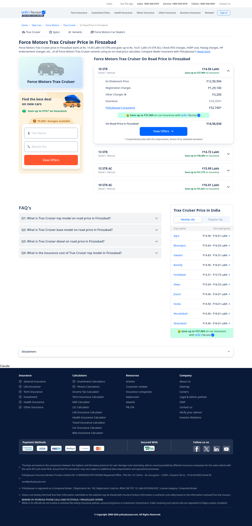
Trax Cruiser (69, 25)
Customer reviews (136, 386)
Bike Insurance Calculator (88, 433)
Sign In (223, 12)
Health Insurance (34, 402)
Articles (130, 381)
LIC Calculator (81, 407)
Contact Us (224, 3)
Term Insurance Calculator (88, 397)
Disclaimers (29, 351)
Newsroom (132, 397)
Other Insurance (33, 407)
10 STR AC (105, 185)
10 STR (103, 69)
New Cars (37, 25)
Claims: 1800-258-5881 (203, 3)
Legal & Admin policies (193, 397)
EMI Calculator (81, 402)
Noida (177, 304)
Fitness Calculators (88, 386)
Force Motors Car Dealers (107, 32)
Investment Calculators (91, 381)
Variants (75, 32)
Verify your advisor (191, 412)
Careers (184, 391)
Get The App (126, 3)
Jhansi (177, 294)
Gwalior (178, 255)
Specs (54, 32)
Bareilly (178, 265)
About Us (185, 381)
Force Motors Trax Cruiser (51, 81)
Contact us (186, 407)
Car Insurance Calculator (87, 427)
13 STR (103, 152)
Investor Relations (190, 417)
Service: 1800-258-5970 (175, 3)
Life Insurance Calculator (87, 412)
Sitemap (185, 386)
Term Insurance (33, 391)
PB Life (130, 407)
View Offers (161, 131)
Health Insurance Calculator (89, 417)
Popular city (215, 219)
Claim (109, 3)
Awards (130, 402)
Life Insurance (32, 386)
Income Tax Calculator (86, 391)
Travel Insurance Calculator (89, 422)
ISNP (183, 402)
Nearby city (188, 219)
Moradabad (181, 313)
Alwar (177, 284)
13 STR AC (105, 168)
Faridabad (180, 274)
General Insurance (35, 381)
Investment (30, 397)
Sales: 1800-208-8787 (148, 3)
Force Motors (52, 25)
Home (24, 25)
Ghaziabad (180, 323)
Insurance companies (139, 391)
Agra (176, 235)
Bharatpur (180, 245)
